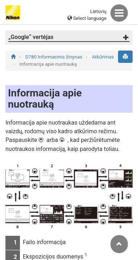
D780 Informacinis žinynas (54, 57)
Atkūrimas (103, 57)
